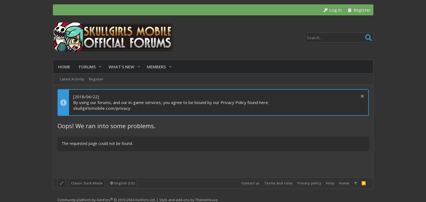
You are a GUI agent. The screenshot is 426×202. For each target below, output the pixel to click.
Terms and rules (278, 183)
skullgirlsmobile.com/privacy (101, 108)
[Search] (339, 37)
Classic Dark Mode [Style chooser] (87, 183)
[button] (100, 67)
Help (330, 183)
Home (344, 183)
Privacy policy (309, 183)
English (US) (122, 183)
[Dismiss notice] (361, 97)
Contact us (250, 183)
